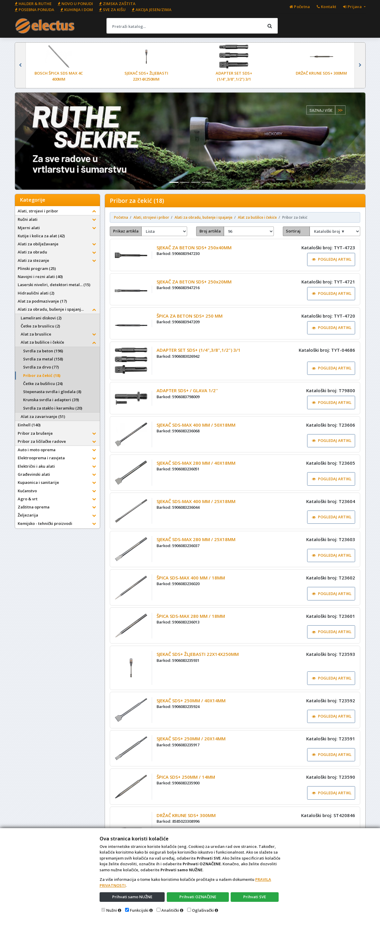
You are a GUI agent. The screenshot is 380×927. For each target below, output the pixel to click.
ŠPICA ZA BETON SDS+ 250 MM (190, 316)
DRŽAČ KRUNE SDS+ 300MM (186, 815)
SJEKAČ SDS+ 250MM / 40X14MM (191, 700)
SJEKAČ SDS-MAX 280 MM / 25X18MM (196, 539)
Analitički (170, 910)
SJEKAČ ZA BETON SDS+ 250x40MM (194, 247)
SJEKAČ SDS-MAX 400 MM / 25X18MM (196, 501)
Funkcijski (139, 910)
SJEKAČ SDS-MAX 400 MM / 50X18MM (196, 425)
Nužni (111, 910)
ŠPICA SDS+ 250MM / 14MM (186, 777)
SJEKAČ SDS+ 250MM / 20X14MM (191, 739)
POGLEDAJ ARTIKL (332, 259)
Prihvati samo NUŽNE (132, 896)
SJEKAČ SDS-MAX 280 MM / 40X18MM (196, 463)
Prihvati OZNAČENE (197, 896)
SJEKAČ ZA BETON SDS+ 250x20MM (194, 282)
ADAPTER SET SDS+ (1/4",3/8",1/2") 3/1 (199, 350)
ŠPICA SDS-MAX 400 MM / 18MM (191, 578)
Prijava (353, 6)
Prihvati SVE (254, 896)
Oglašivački (203, 910)
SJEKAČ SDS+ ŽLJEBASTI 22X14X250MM (198, 654)
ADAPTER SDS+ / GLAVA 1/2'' (187, 390)
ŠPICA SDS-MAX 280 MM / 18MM (191, 616)
